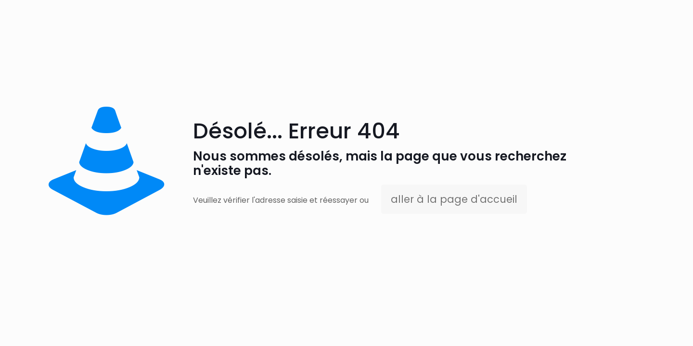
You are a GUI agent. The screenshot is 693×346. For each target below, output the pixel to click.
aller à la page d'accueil (454, 199)
